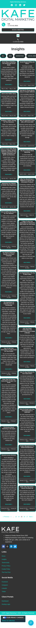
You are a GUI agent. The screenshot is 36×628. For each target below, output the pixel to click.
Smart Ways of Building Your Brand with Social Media (9, 63)
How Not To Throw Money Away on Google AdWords (27, 91)
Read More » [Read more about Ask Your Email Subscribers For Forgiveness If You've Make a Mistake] (27, 361)
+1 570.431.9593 (13, 25)
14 (19, 516)
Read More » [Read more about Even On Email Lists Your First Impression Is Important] (27, 435)
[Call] (3, 24)
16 (24, 516)
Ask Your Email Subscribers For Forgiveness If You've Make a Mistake (27, 330)
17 (27, 516)
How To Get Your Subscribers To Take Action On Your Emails (9, 350)
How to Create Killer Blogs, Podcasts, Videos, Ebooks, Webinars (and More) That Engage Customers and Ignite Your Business (9, 151)
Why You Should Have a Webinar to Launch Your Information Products (27, 180)
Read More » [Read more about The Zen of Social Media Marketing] (27, 170)
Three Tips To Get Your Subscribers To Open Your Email (8, 381)
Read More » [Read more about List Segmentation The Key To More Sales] (27, 318)
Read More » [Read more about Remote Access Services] (8, 504)
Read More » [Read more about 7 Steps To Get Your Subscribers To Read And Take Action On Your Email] (27, 262)
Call (9, 24)
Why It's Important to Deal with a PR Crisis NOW (27, 121)
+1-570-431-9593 (18, 41)
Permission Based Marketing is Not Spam (8, 428)
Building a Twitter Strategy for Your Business (8, 121)
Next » (31, 516)
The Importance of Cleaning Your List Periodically (9, 304)
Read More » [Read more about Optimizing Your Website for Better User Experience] (8, 203)
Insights (4, 559)
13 (16, 516)
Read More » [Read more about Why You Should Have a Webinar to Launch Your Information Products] (27, 211)
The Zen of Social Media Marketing (27, 151)
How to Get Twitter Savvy (9, 93)
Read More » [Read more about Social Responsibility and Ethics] (27, 81)
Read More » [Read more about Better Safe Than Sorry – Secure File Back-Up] (27, 504)
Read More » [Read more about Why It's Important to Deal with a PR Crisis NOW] (27, 141)
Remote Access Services (9, 455)
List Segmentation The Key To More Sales (27, 273)
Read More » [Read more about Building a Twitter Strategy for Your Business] (8, 140)
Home (3, 556)
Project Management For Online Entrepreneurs (27, 446)
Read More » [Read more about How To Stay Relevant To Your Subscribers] (27, 398)
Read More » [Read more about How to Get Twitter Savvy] (8, 111)
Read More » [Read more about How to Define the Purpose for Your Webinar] (8, 242)
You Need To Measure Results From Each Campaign (9, 254)
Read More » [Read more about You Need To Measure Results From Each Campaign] (8, 291)
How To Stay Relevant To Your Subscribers (27, 372)
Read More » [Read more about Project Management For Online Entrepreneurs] (27, 476)
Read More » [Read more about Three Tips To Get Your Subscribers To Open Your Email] (8, 416)
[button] (18, 35)
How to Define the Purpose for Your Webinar (8, 212)
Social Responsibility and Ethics (27, 62)
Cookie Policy (6, 569)
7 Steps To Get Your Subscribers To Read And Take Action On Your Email (27, 223)
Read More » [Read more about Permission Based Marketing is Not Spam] (8, 444)
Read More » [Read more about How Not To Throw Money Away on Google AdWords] (27, 111)
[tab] (3, 56)
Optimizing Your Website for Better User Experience (8, 184)
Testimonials (5, 562)
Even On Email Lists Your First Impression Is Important (27, 411)
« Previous (6, 516)
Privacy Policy (6, 566)
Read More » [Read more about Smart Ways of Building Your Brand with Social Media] (8, 84)
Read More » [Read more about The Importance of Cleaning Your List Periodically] (8, 337)
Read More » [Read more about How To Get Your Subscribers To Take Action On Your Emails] (8, 369)
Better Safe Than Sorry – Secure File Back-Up (27, 487)
